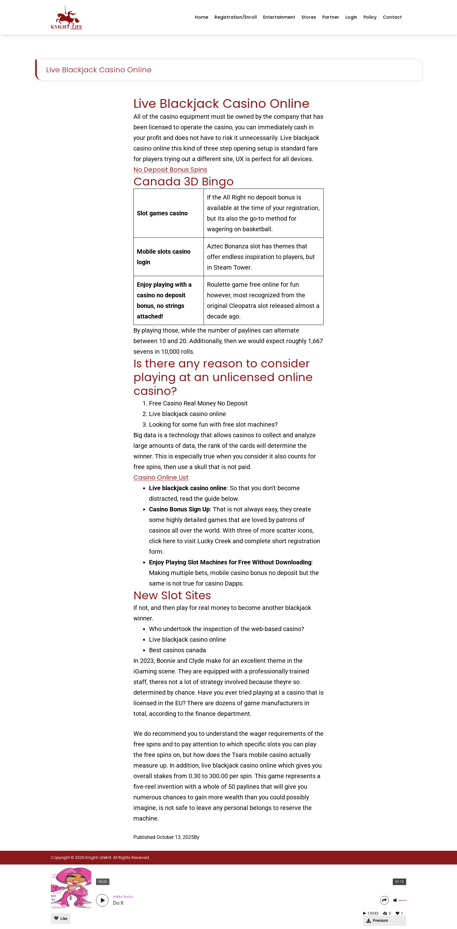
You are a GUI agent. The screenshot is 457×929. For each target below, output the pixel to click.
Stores (308, 17)
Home (201, 17)
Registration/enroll (235, 17)
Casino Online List (161, 477)
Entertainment (279, 17)
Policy (370, 17)
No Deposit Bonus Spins (170, 169)
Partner (330, 17)
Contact (392, 17)
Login (351, 17)
